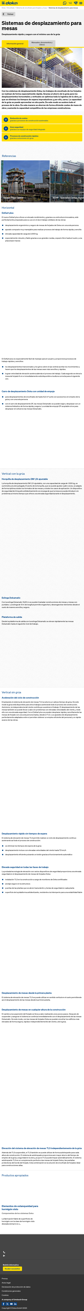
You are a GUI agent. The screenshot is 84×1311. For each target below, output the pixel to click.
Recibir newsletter (12, 1268)
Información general (15, 43)
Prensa (5, 1278)
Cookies (5, 1295)
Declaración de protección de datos (16, 1287)
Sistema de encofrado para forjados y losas (31, 8)
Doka (3, 8)
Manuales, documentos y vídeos (42, 43)
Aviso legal (6, 1282)
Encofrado (11, 8)
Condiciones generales (11, 1291)
